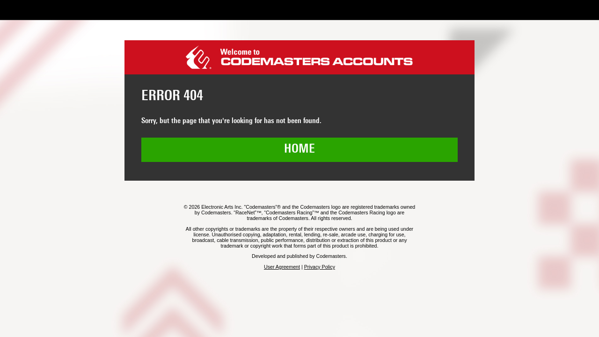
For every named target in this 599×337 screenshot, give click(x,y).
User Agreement (282, 267)
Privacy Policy (319, 267)
